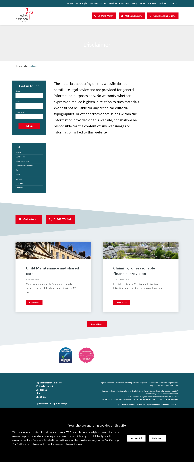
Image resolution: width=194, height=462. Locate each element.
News (142, 3)
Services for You (98, 3)
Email (18, 101)
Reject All (158, 438)
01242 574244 (105, 15)
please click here (74, 444)
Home (70, 3)
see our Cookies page (108, 440)
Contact (174, 3)
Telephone (20, 112)
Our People (81, 3)
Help (25, 66)
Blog (134, 3)
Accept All (136, 438)
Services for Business (119, 3)
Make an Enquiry (133, 15)
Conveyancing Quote (164, 15)
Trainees (163, 3)
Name (18, 91)
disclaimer (34, 66)
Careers (152, 3)
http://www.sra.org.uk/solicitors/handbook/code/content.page (152, 400)
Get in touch (33, 222)
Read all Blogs (97, 327)
